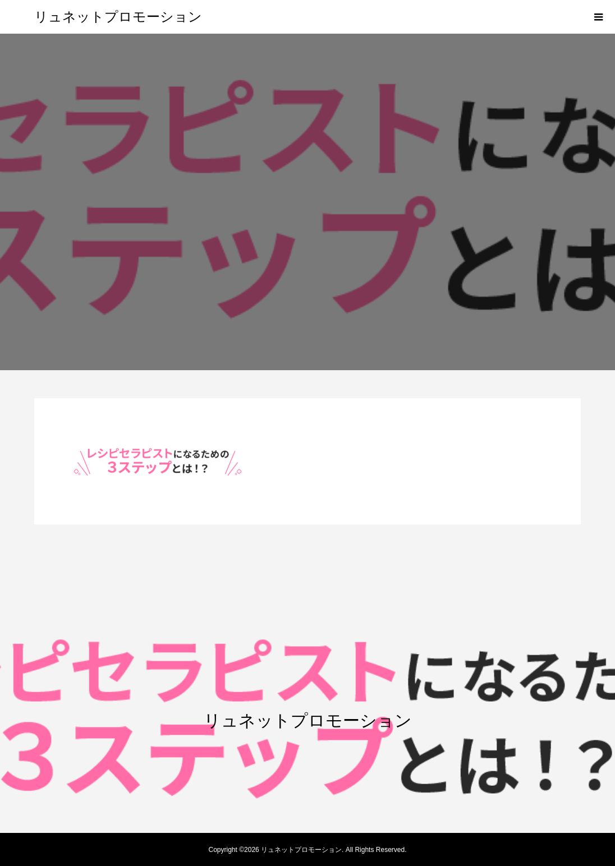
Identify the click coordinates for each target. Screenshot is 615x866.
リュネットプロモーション (118, 17)
